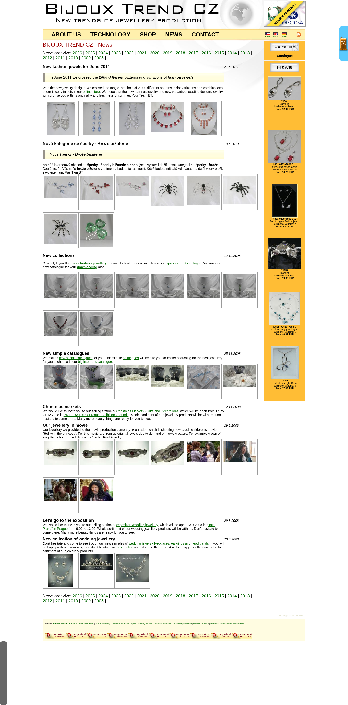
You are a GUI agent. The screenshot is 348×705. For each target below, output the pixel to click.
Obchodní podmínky (182, 624)
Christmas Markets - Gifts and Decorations (147, 411)
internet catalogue (188, 263)
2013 (245, 53)
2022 (129, 53)
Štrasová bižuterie (120, 624)
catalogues (131, 358)
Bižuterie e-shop (201, 624)
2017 (193, 53)
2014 (232, 53)
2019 (167, 53)
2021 (142, 53)
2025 (90, 53)
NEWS (173, 34)
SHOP (148, 34)
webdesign (283, 616)
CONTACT (205, 34)
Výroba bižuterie (86, 624)
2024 (103, 53)
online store (91, 91)
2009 (86, 58)
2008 (99, 58)
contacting (125, 547)
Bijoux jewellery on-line (141, 624)
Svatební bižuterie (162, 624)
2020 (154, 53)
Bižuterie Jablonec (219, 624)
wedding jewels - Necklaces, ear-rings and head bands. (169, 543)
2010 (73, 58)
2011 (60, 58)
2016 (206, 53)
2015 (219, 53)
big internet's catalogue (95, 362)
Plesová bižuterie (236, 624)
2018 (180, 53)
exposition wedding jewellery (137, 525)
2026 (77, 53)
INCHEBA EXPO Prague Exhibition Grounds (96, 415)
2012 (47, 58)
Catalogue (285, 56)
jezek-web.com (296, 616)
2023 (116, 53)
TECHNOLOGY (110, 34)
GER (284, 35)
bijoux (170, 263)
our (90, 263)
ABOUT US (66, 34)
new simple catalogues (76, 358)
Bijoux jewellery (103, 624)
